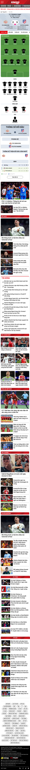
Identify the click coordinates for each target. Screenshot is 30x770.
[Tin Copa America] (15, 723)
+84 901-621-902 (22, 763)
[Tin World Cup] (7, 723)
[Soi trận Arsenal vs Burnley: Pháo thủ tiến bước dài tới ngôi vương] (15, 603)
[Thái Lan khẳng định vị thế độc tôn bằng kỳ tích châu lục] (15, 446)
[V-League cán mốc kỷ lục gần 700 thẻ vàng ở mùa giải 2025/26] (15, 438)
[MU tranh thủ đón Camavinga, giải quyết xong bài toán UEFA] (8, 361)
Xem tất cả (15, 177)
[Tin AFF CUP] (24, 721)
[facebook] (23, 768)
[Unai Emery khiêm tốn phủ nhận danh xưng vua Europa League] (16, 325)
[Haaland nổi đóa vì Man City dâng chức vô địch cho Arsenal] (8, 378)
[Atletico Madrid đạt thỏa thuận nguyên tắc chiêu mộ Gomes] (16, 321)
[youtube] (28, 768)
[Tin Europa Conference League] (10, 721)
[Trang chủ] (3, 12)
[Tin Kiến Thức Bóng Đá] (15, 743)
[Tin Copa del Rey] (12, 711)
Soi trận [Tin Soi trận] (5, 708)
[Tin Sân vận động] (15, 735)
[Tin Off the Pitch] (14, 740)
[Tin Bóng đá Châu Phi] (9, 731)
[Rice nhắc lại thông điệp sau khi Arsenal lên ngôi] (22, 345)
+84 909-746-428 (23, 761)
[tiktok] (25, 768)
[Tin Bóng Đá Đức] (21, 716)
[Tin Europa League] (16, 718)
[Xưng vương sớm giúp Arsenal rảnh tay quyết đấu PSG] (15, 262)
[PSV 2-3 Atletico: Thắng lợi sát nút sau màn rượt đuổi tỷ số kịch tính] (15, 193)
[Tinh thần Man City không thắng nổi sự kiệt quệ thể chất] (15, 246)
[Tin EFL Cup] (25, 709)
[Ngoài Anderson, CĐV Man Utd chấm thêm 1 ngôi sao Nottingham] (15, 498)
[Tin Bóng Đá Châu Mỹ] (20, 728)
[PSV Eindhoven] (5, 22)
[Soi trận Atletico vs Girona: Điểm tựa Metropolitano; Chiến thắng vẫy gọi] (15, 610)
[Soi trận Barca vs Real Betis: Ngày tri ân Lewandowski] (15, 624)
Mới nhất (8, 703)
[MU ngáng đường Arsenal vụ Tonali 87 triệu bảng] (16, 295)
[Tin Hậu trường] (8, 716)
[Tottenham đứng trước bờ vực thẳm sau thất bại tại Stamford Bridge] (15, 673)
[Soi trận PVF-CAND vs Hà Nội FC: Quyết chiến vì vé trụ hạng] (15, 631)
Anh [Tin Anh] (14, 706)
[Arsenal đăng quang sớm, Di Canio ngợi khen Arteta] (15, 254)
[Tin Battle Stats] (5, 740)
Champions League (15, 14)
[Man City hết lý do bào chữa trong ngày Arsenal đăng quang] (15, 657)
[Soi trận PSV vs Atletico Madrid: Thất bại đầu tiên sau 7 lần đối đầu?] (15, 209)
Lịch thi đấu (3, 5)
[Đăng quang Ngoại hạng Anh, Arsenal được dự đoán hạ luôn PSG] (16, 312)
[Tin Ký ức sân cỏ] (9, 733)
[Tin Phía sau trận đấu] (23, 740)
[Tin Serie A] (25, 711)
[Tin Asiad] (17, 731)
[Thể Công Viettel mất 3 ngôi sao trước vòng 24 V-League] (15, 418)
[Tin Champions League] (23, 714)
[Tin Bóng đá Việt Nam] (13, 714)
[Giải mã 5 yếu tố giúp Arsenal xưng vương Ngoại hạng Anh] (15, 650)
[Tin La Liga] (4, 711)
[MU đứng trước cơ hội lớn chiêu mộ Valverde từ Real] (15, 229)
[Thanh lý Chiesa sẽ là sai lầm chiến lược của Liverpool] (15, 680)
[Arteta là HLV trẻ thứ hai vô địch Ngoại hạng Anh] (16, 316)
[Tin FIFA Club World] (24, 735)
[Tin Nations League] (6, 726)
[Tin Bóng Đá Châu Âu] (23, 726)
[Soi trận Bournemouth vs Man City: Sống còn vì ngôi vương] (15, 589)
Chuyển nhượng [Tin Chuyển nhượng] (7, 706)
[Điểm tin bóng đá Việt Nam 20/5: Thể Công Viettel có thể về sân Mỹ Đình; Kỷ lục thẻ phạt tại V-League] (15, 428)
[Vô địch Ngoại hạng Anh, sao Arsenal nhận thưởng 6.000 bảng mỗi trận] (16, 299)
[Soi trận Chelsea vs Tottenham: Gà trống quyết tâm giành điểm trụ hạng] (15, 596)
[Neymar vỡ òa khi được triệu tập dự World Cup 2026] (15, 507)
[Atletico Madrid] (24, 22)
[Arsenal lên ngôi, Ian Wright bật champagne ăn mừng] (15, 482)
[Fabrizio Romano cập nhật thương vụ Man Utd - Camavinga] (16, 286)
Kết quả (9, 5)
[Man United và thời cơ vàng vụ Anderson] (8, 345)
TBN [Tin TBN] (18, 706)
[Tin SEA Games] (24, 718)
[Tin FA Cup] (20, 709)
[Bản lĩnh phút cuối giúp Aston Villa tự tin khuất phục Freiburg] (15, 643)
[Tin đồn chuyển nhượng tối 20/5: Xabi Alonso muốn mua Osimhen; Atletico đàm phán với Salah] (15, 544)
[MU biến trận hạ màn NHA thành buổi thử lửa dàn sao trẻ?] (16, 282)
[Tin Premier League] (12, 709)
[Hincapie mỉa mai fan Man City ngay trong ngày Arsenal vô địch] (22, 378)
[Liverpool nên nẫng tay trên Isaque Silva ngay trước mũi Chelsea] (15, 687)
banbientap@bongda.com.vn (13, 763)
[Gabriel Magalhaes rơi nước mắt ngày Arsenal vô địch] (16, 304)
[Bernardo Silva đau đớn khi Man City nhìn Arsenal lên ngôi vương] (15, 271)
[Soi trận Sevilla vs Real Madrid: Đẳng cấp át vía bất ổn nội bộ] (15, 617)
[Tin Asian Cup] (15, 726)
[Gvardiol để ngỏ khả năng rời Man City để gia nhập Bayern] (16, 308)
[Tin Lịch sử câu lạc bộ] (19, 733)
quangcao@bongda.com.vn (14, 761)
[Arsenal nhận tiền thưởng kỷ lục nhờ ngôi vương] (16, 291)
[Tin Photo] (15, 716)
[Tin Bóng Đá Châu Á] (9, 728)
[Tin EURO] (20, 721)
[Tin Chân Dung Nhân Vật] (9, 738)
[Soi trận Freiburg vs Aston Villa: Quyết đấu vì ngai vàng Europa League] (15, 582)
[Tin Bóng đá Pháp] (7, 718)
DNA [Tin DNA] (25, 706)
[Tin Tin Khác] (19, 711)
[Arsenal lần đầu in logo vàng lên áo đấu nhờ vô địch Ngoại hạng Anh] (15, 490)
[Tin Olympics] (23, 723)
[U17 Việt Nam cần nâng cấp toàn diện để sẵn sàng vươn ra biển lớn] (15, 402)
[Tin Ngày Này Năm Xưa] (21, 738)
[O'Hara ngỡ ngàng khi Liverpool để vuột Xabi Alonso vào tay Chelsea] (16, 329)
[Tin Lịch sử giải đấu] (5, 735)
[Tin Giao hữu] (23, 731)
